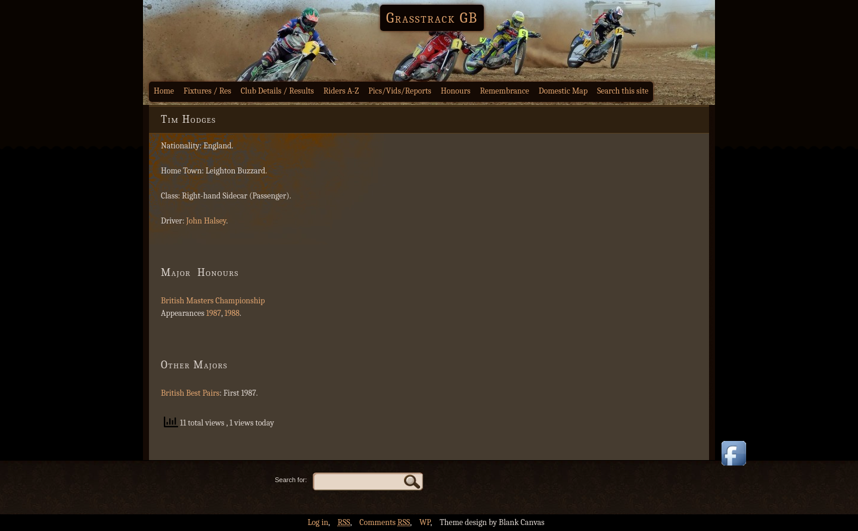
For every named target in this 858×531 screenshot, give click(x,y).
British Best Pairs (190, 393)
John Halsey (206, 221)
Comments (384, 522)
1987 (213, 313)
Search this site (622, 91)
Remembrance (504, 91)
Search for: (291, 479)
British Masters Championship (213, 301)
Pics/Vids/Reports (399, 91)
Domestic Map (563, 91)
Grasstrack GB (432, 18)
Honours (456, 91)
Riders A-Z (341, 91)
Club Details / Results (277, 91)
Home (164, 91)
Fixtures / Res (207, 91)
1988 (232, 313)
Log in (317, 522)
